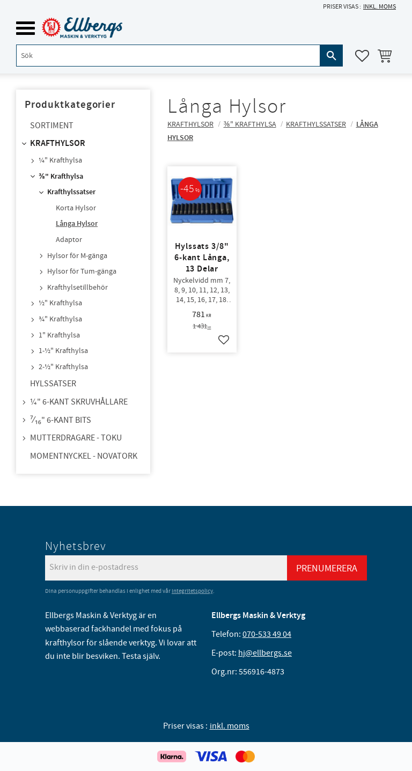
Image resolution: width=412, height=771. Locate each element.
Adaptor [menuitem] (69, 240)
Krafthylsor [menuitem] (57, 143)
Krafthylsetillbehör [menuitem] (77, 287)
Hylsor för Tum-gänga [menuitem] (81, 271)
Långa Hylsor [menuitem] (77, 224)
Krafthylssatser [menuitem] (71, 192)
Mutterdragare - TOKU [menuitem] (76, 437)
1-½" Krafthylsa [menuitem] (63, 351)
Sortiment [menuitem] (51, 125)
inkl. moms (379, 7)
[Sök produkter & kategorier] (168, 56)
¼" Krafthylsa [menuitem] (60, 160)
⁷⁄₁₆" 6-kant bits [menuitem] (60, 420)
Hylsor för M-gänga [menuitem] (77, 256)
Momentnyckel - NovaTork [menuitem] (83, 456)
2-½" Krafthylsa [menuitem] (63, 367)
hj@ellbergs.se (265, 653)
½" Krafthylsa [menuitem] (60, 303)
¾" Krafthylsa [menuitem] (60, 319)
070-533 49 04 (266, 634)
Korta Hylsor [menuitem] (76, 208)
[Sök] (331, 56)
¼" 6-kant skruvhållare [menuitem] (79, 401)
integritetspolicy (192, 591)
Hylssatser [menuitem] (53, 383)
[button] (25, 28)
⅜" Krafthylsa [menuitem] (61, 176)
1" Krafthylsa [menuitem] (59, 335)
